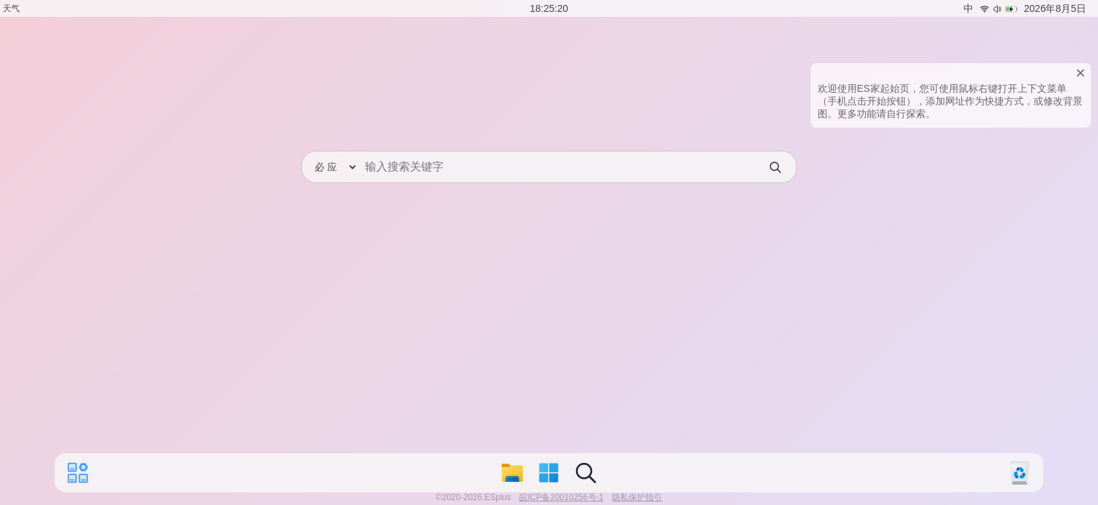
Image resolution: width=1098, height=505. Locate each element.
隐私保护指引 (637, 497)
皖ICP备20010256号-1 (561, 497)
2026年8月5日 (1055, 8)
